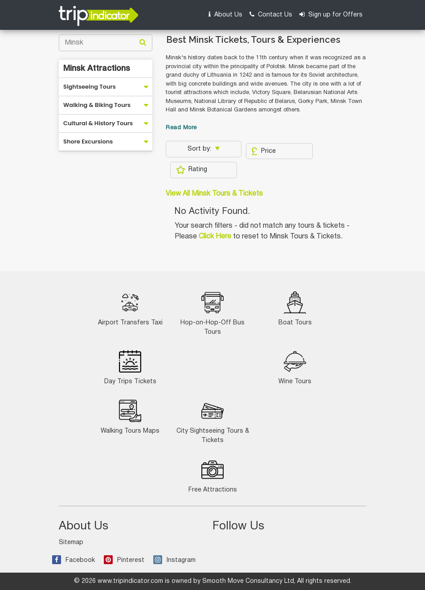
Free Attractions (212, 476)
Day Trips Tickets (130, 367)
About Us (225, 14)
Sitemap (71, 542)
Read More (181, 128)
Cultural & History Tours (98, 123)
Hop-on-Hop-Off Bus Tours (212, 313)
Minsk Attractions (96, 68)
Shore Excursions (88, 141)
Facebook (73, 560)
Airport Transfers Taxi (130, 308)
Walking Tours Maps (130, 417)
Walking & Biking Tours (97, 105)
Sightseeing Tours (89, 86)
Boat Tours (295, 308)
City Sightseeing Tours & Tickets (212, 421)
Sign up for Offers (331, 14)
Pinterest (124, 560)
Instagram (174, 560)
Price (263, 151)
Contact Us (270, 14)
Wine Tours (294, 367)
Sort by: (200, 149)
